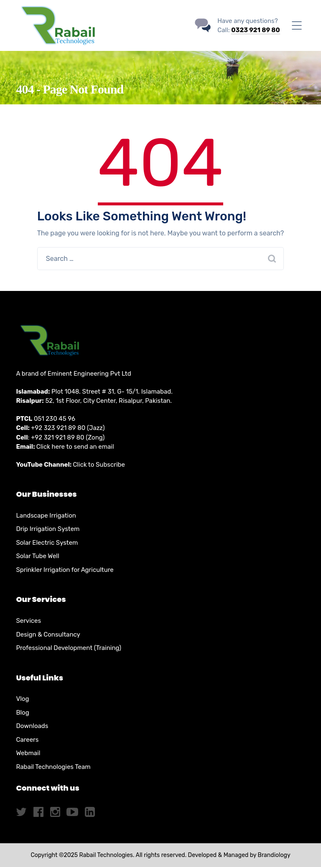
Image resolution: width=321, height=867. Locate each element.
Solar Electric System (47, 542)
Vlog (22, 699)
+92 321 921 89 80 (57, 437)
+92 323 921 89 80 (58, 428)
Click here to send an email (75, 446)
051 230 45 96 (54, 418)
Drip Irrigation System (47, 529)
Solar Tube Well (37, 556)
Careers (27, 739)
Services (28, 620)
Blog (22, 712)
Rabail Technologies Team (53, 767)
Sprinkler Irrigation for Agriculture (64, 570)
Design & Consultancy (48, 634)
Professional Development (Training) (68, 648)
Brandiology (274, 855)
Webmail (28, 753)
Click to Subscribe (99, 464)
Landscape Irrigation (46, 515)
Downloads (32, 726)
